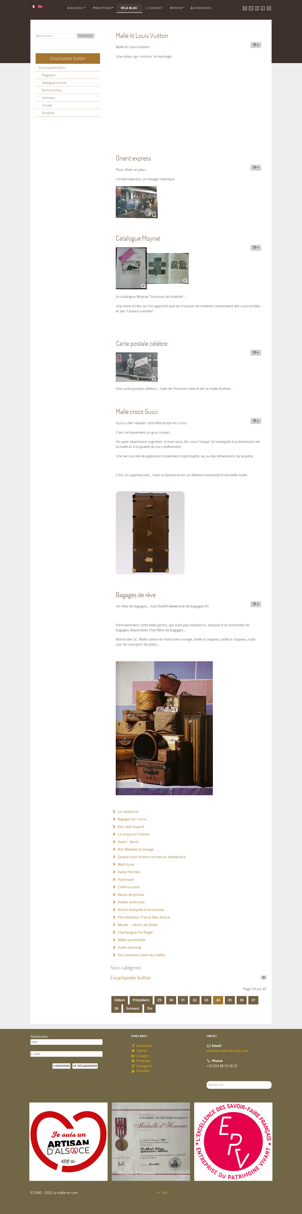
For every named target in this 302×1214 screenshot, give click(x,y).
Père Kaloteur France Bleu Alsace (143, 917)
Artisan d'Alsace (51, 1173)
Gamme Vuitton (52, 90)
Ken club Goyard (130, 827)
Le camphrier (128, 812)
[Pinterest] (263, 8)
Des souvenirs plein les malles (141, 955)
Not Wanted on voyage (135, 849)
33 (206, 1000)
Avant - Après (128, 842)
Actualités (48, 113)
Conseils (47, 105)
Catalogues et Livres (54, 82)
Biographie (48, 75)
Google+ (140, 1056)
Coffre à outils (128, 887)
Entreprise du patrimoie (223, 1173)
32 (195, 1000)
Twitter (139, 1051)
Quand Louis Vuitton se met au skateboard (151, 857)
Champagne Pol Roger (135, 932)
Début (120, 1000)
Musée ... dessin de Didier (137, 925)
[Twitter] (251, 8)
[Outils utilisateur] (256, 45)
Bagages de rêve (136, 594)
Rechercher (85, 35)
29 (159, 1000)
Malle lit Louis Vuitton (142, 35)
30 (171, 1000)
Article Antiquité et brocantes (140, 910)
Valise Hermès (129, 872)
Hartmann (125, 880)
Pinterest (141, 1061)
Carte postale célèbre (141, 343)
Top (161, 1193)
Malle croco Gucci (137, 411)
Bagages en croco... (132, 819)
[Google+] (257, 8)
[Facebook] (245, 8)
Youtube (140, 1071)
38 (116, 1008)
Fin (149, 1008)
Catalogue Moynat (138, 238)
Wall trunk (125, 864)
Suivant (132, 1008)
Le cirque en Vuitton (133, 834)
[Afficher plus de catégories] (263, 977)
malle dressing (129, 947)
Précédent (141, 1000)
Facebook (141, 1046)
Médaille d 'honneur (137, 1173)
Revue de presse (130, 895)
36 (241, 1000)
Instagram (141, 1066)
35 (230, 1000)
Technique (48, 98)
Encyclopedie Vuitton (52, 67)
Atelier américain (131, 902)
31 (183, 1000)
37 (253, 1000)
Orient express (133, 158)
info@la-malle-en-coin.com (228, 1051)
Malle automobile (131, 940)
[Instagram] (269, 8)
